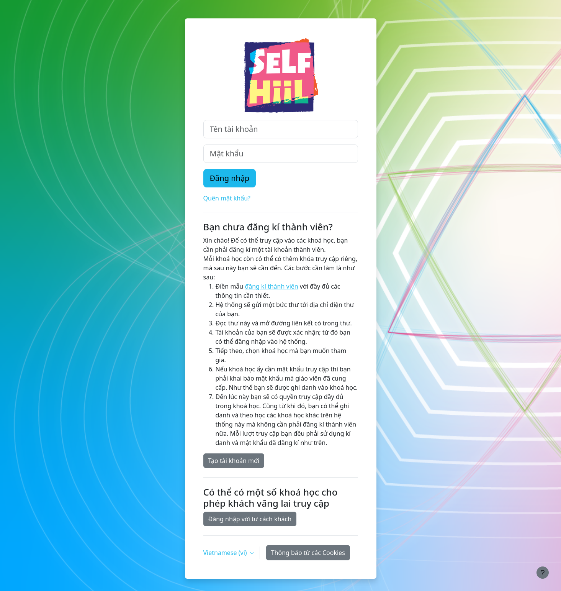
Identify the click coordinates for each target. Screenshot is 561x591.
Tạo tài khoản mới (234, 460)
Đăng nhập (230, 178)
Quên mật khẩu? (227, 198)
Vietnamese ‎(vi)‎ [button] (226, 552)
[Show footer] (542, 572)
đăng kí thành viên (271, 286)
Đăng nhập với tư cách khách (250, 519)
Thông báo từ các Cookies (308, 552)
